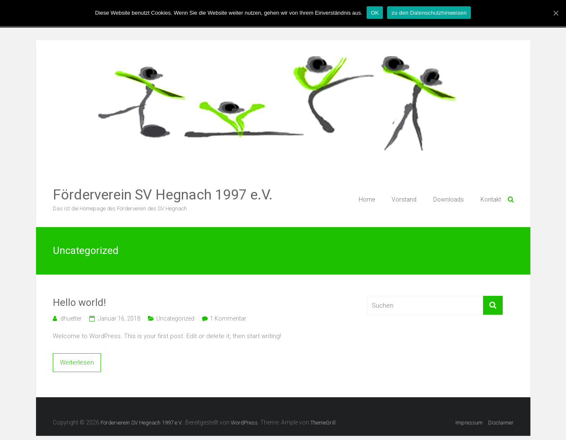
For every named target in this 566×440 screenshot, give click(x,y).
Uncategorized (175, 318)
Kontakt (491, 199)
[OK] (555, 13)
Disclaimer (501, 422)
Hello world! (79, 302)
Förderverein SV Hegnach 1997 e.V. (163, 194)
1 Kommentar (228, 318)
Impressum (469, 422)
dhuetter (71, 318)
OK (375, 13)
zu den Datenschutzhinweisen (428, 13)
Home (367, 199)
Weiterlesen (77, 362)
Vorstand (404, 199)
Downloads (448, 199)
